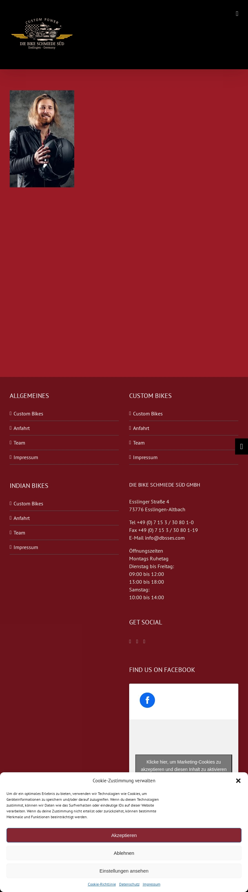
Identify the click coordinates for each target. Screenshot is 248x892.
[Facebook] (130, 641)
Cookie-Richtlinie (102, 884)
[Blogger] (144, 641)
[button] (238, 780)
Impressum (151, 884)
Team (19, 442)
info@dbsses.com (165, 537)
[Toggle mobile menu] (237, 13)
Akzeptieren (124, 835)
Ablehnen (124, 853)
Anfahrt (22, 428)
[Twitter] (137, 641)
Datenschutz (129, 884)
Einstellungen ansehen (124, 871)
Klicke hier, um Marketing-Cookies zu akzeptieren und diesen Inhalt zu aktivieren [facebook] (183, 765)
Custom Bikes (28, 413)
